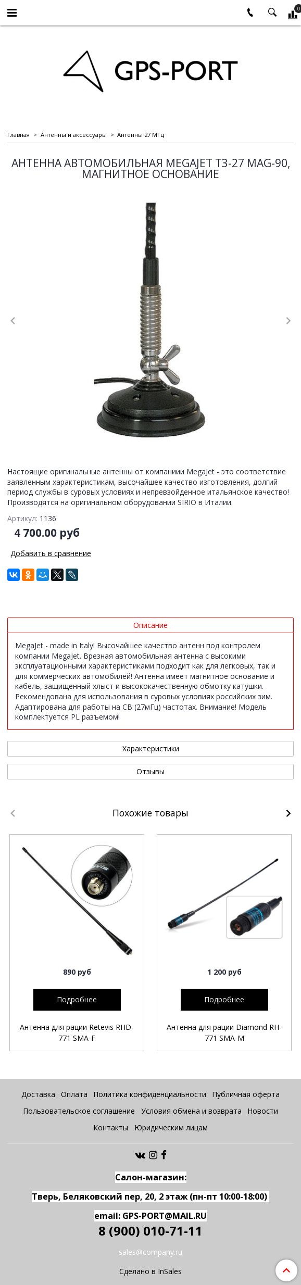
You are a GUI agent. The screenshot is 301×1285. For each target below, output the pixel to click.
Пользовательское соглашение (79, 1111)
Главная (18, 134)
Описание (150, 625)
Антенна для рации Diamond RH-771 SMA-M (224, 1032)
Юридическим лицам (171, 1127)
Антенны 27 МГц (140, 134)
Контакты (110, 1127)
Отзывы (150, 771)
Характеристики (150, 748)
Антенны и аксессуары (74, 134)
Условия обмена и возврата (191, 1111)
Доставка (38, 1094)
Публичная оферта (246, 1094)
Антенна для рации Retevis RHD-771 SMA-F (77, 1032)
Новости (262, 1111)
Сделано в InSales (150, 1271)
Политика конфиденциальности (149, 1094)
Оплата (74, 1094)
